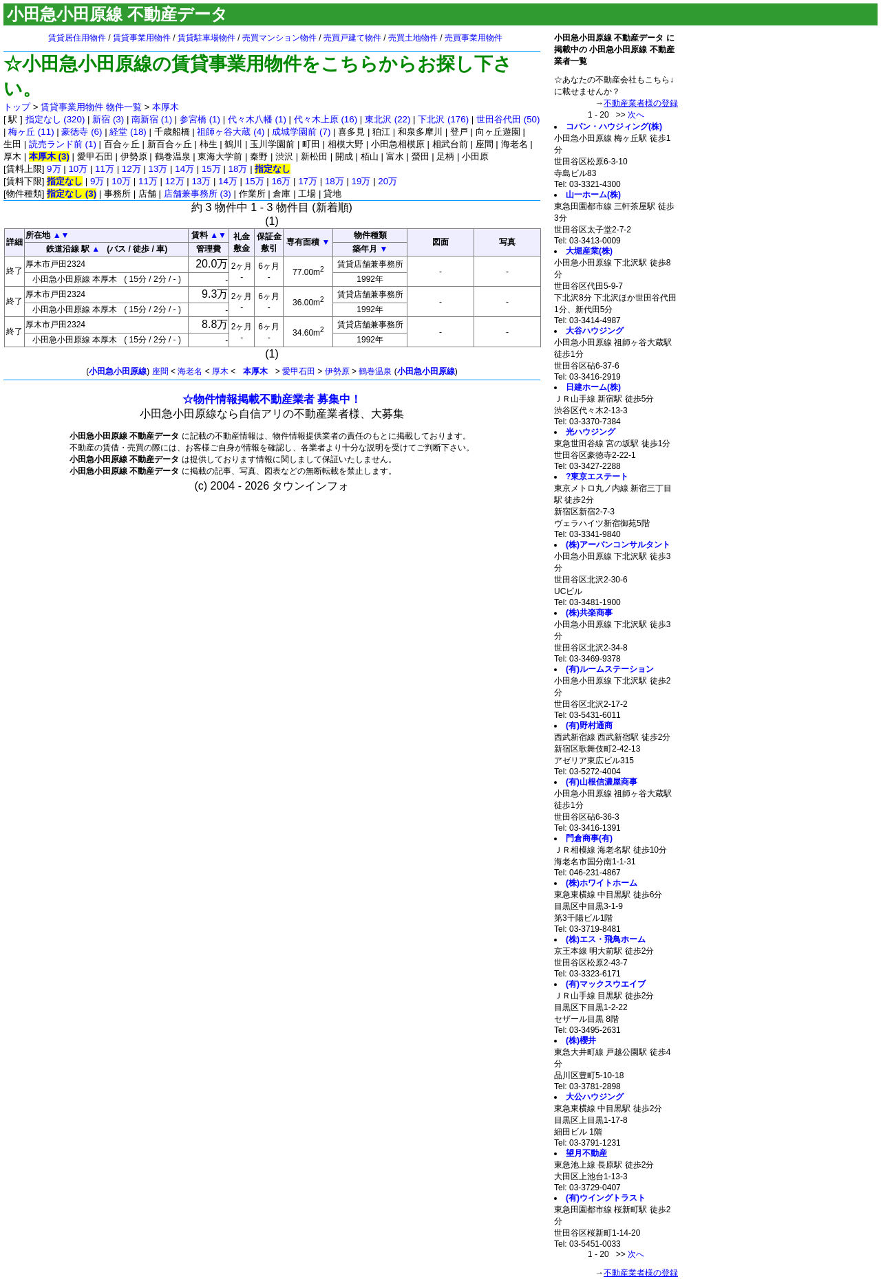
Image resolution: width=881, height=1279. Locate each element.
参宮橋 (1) (200, 119)
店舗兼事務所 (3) (197, 193)
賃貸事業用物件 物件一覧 (91, 107)
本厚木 (165, 107)
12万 (131, 169)
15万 (211, 169)
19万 (361, 181)
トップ (16, 107)
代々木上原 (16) (325, 119)
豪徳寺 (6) (81, 132)
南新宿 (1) (151, 119)
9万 (54, 169)
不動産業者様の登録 (641, 103)
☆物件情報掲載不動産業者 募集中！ (271, 399)
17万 (307, 181)
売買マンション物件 (279, 38)
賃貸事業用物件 (142, 38)
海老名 (190, 371)
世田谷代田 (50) (508, 119)
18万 (238, 169)
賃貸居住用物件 (77, 38)
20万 (387, 181)
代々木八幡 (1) (257, 119)
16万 (281, 181)
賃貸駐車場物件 (206, 38)
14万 (184, 169)
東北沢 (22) (387, 119)
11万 (104, 169)
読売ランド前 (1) (62, 144)
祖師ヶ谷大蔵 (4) (230, 132)
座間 (160, 371)
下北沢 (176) (443, 119)
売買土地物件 (413, 38)
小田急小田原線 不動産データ (117, 14)
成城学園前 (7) (301, 132)
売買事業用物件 (473, 38)
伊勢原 (337, 371)
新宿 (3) (108, 119)
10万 (77, 169)
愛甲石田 (298, 371)
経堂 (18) (127, 132)
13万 (158, 169)
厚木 (220, 371)
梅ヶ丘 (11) (31, 132)
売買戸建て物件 (352, 38)
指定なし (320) (55, 119)
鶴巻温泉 (375, 371)
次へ (636, 115)
